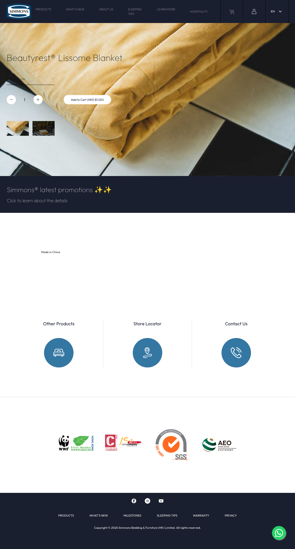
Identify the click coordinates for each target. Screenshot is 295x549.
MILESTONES (132, 515)
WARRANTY (201, 515)
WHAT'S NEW (75, 9)
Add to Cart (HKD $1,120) (87, 99)
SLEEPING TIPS (135, 11)
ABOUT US (106, 9)
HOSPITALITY (199, 11)
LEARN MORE (166, 9)
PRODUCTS (43, 9)
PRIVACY (231, 515)
